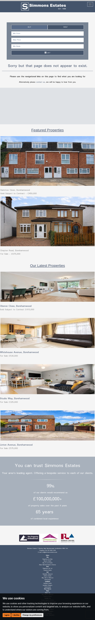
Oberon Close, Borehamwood (15, 306)
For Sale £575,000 (9, 448)
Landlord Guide (47, 583)
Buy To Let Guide (48, 563)
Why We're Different (47, 578)
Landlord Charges (47, 585)
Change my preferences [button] (32, 615)
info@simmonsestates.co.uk (49, 552)
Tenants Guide (47, 570)
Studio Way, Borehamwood (14, 399)
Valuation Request (48, 574)
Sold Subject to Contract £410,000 (17, 309)
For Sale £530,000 (9, 356)
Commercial (47, 580)
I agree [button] (7, 615)
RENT (65, 27)
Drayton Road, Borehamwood (14, 250)
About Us (47, 593)
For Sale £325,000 (9, 402)
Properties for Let (47, 568)
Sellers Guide (47, 576)
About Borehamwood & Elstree (47, 565)
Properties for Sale (47, 559)
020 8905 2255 (52, 550)
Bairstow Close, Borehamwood (15, 190)
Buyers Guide (47, 561)
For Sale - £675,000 (10, 254)
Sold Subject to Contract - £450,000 (18, 193)
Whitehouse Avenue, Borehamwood (19, 352)
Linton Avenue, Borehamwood (16, 445)
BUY (29, 27)
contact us (40, 82)
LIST (47, 52)
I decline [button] (16, 615)
